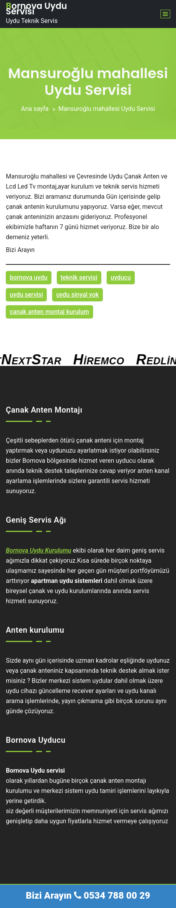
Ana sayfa (35, 108)
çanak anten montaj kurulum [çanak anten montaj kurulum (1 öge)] (49, 311)
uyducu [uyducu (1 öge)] (121, 277)
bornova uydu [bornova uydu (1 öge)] (29, 277)
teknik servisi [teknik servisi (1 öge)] (79, 277)
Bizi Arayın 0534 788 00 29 (88, 895)
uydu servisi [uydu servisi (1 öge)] (26, 294)
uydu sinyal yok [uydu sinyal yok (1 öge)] (77, 294)
